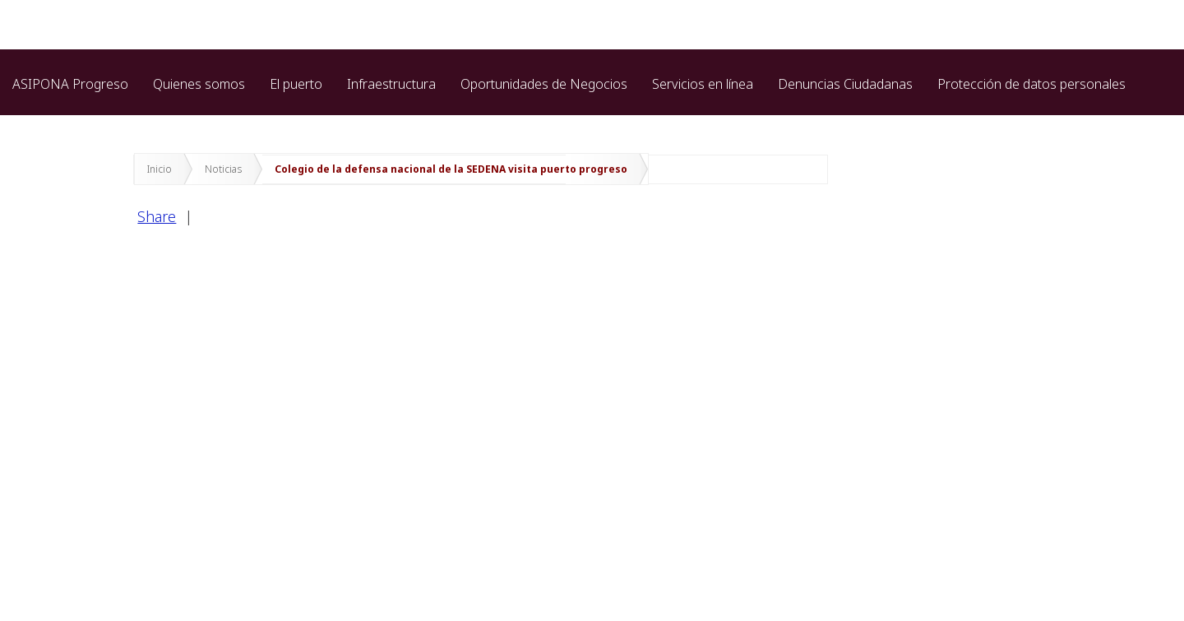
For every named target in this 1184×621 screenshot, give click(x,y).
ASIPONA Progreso (70, 84)
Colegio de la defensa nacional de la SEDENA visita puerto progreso (451, 169)
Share (156, 216)
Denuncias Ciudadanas (845, 84)
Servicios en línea (702, 84)
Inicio (159, 169)
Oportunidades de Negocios (543, 84)
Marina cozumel (59, 121)
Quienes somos (199, 84)
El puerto (296, 84)
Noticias (223, 169)
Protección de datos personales (1031, 84)
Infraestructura (391, 84)
